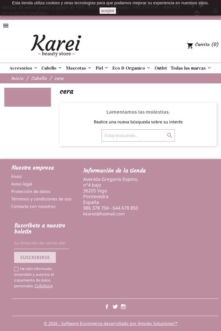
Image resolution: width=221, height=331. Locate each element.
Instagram (123, 306)
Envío (16, 176)
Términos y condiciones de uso (41, 199)
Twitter (115, 306)
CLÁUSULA (44, 285)
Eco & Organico (131, 68)
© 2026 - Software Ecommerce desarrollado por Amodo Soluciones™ (111, 323)
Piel (102, 68)
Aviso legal (21, 184)
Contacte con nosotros (33, 206)
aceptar (108, 10)
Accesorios (23, 68)
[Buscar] (138, 135)
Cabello (51, 68)
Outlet (161, 68)
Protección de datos (30, 191)
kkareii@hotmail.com (104, 214)
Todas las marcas (191, 68)
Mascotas (79, 68)
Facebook (107, 306)
